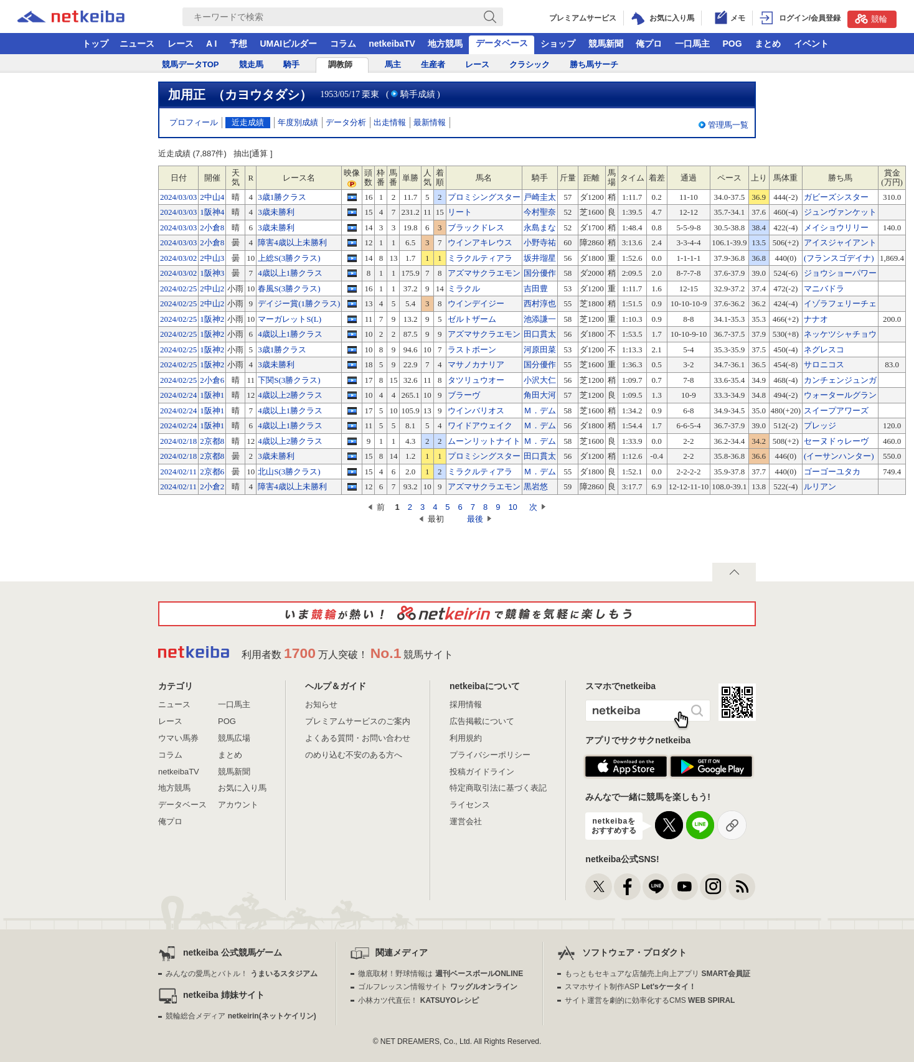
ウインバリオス (476, 410)
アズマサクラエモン (484, 273)
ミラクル (464, 288)
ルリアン (820, 486)
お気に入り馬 (242, 787)
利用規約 (466, 738)
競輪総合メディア (241, 1016)
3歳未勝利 (276, 212)
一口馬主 (692, 44)
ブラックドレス (476, 227)
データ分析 (346, 122)
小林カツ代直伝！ (418, 1000)
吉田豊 (536, 288)
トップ (95, 44)
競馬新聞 (605, 44)
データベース (502, 43)
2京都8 (212, 441)
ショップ (557, 44)
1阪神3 (212, 273)
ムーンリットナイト (484, 441)
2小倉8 (212, 227)
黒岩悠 (536, 486)
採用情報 (466, 704)
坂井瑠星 (540, 258)
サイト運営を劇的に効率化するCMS (650, 1000)
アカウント (238, 804)
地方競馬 (445, 44)
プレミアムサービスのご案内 (357, 721)
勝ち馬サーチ (594, 64)
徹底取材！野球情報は (440, 973)
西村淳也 (540, 303)
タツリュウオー (476, 380)
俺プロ (649, 44)
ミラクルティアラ (480, 258)
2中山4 (212, 197)
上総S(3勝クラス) (289, 258)
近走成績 (248, 122)
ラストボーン (472, 349)
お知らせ (321, 704)
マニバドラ (824, 288)
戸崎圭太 (540, 197)
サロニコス (824, 364)
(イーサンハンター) (839, 456)
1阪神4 (212, 212)
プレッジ (820, 425)
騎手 (291, 64)
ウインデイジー (476, 303)
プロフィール (193, 122)
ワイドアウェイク (480, 425)
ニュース (137, 44)
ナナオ (816, 319)
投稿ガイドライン (482, 771)
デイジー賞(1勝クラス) (299, 303)
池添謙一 (540, 319)
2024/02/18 (178, 441)
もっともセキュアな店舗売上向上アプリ (657, 973)
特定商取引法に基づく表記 (498, 787)
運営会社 (466, 821)
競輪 (871, 19)
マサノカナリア (476, 364)
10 (512, 507)
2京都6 (212, 471)
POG (732, 44)
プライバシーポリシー (490, 754)
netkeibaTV (392, 44)
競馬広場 (234, 738)
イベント (811, 44)
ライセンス (470, 804)
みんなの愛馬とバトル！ (241, 973)
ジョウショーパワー (840, 273)
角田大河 (540, 395)
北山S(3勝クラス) (289, 471)
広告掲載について (482, 721)
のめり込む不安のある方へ (353, 754)
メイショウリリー (836, 227)
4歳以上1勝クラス (290, 273)
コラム (343, 44)
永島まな (540, 227)
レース (180, 44)
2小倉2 (212, 486)
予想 (238, 44)
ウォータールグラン (840, 395)
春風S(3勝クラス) (289, 288)
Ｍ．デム (540, 410)
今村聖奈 (540, 212)
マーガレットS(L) (289, 319)
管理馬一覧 (728, 124)
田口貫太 (540, 334)
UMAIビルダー (288, 44)
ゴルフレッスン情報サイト (437, 986)
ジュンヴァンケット (840, 212)
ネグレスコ (824, 349)
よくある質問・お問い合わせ (357, 738)
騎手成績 (417, 94)
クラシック (529, 64)
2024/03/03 (178, 197)
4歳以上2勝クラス (290, 395)
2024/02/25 (178, 288)
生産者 (433, 64)
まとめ (768, 44)
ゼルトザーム (472, 319)
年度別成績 (298, 122)
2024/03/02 (178, 258)
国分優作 (540, 273)
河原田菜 (540, 349)
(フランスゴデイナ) (839, 258)
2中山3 (212, 258)
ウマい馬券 (178, 738)
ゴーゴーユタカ (832, 471)
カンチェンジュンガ (840, 380)
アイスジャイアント (840, 242)
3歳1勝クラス (282, 197)
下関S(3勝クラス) (289, 380)
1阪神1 (212, 395)
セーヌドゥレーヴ (836, 441)
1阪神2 (212, 319)
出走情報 (390, 122)
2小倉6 (212, 380)
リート (460, 212)
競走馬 (251, 64)
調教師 (340, 64)
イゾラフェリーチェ (840, 303)
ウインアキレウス (480, 242)
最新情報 (429, 122)
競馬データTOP (190, 64)
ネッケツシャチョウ (840, 334)
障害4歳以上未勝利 (292, 242)
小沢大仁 (540, 380)
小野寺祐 (540, 242)
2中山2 (212, 288)
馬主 (393, 64)
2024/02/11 (178, 471)
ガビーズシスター (836, 197)
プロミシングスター (484, 197)
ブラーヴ (464, 395)
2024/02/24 (178, 395)
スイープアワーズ (836, 410)
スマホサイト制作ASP (630, 986)
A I (211, 44)
